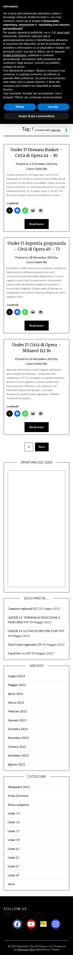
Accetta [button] (53, 106)
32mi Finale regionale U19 (25, 644)
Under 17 (14, 831)
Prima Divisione (18, 795)
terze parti (63, 32)
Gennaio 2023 (17, 720)
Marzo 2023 (16, 702)
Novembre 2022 (18, 737)
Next (42, 446)
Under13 (13, 849)
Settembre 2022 (18, 755)
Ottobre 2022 (17, 746)
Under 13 (14, 813)
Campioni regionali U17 (23, 608)
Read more (36, 224)
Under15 (13, 857)
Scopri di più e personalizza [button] (36, 116)
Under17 (13, 866)
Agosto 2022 (16, 764)
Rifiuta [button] (20, 106)
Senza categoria (18, 804)
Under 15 (14, 822)
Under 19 (14, 840)
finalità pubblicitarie (14, 55)
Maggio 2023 (17, 685)
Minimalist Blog (26, 949)
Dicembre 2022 (18, 729)
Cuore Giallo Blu (36, 168)
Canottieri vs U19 (19, 653)
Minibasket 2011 (19, 787)
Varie (11, 884)
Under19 (13, 875)
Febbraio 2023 (17, 711)
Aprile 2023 (15, 693)
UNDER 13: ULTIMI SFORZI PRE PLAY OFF (36, 631)
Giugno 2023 (16, 676)
